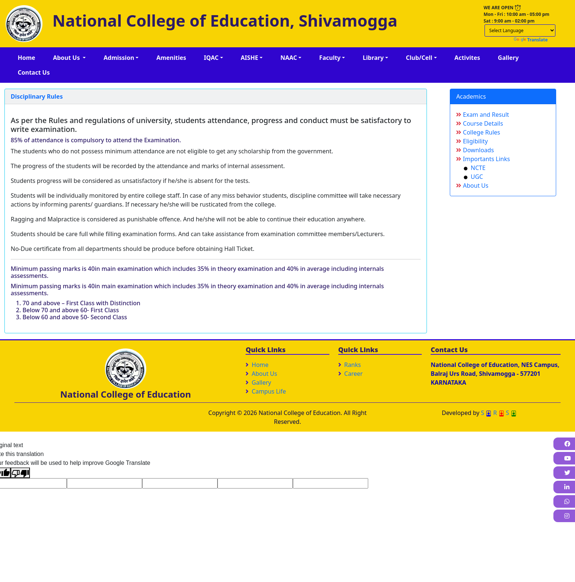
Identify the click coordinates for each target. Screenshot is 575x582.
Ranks (352, 365)
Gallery (508, 58)
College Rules (478, 132)
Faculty (329, 58)
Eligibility (471, 141)
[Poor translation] (20, 472)
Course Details (479, 123)
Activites (467, 58)
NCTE (474, 168)
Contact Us (34, 72)
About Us (67, 58)
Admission (118, 58)
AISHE (249, 58)
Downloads (475, 150)
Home (26, 58)
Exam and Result (482, 114)
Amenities (171, 58)
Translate (531, 40)
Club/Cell (419, 58)
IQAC (211, 58)
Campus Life (269, 391)
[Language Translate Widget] (520, 30)
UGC (473, 177)
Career (353, 374)
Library (373, 58)
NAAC (288, 58)
